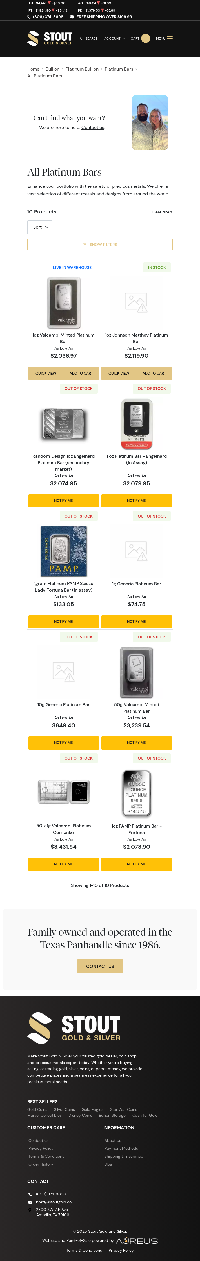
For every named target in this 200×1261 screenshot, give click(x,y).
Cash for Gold (145, 1115)
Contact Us (100, 966)
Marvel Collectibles (44, 1115)
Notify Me (63, 500)
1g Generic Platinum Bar (136, 583)
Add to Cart (81, 373)
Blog (108, 1164)
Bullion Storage (112, 1115)
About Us (113, 1140)
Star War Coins (123, 1109)
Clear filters (162, 212)
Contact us (92, 127)
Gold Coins (37, 1109)
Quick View (45, 373)
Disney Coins (80, 1115)
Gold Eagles (92, 1109)
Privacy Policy (41, 1148)
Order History (40, 1164)
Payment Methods (121, 1148)
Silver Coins (64, 1109)
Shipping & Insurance (124, 1156)
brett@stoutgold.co (54, 1202)
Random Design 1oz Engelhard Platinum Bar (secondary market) (63, 462)
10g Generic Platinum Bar (63, 704)
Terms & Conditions (46, 1156)
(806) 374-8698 (48, 16)
